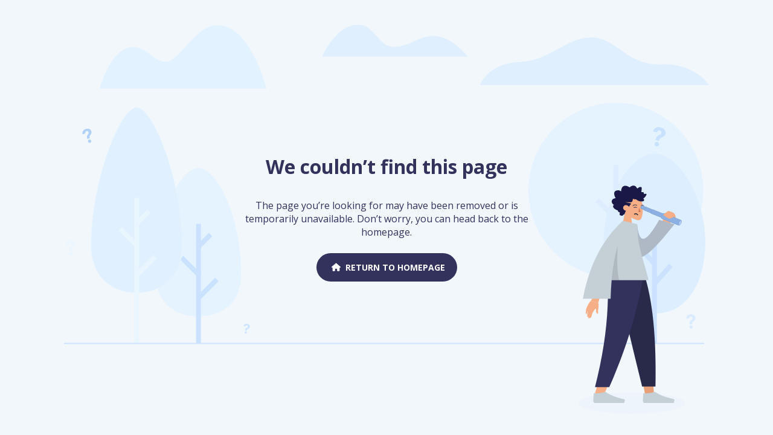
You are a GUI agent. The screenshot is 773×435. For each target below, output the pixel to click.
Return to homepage (387, 267)
